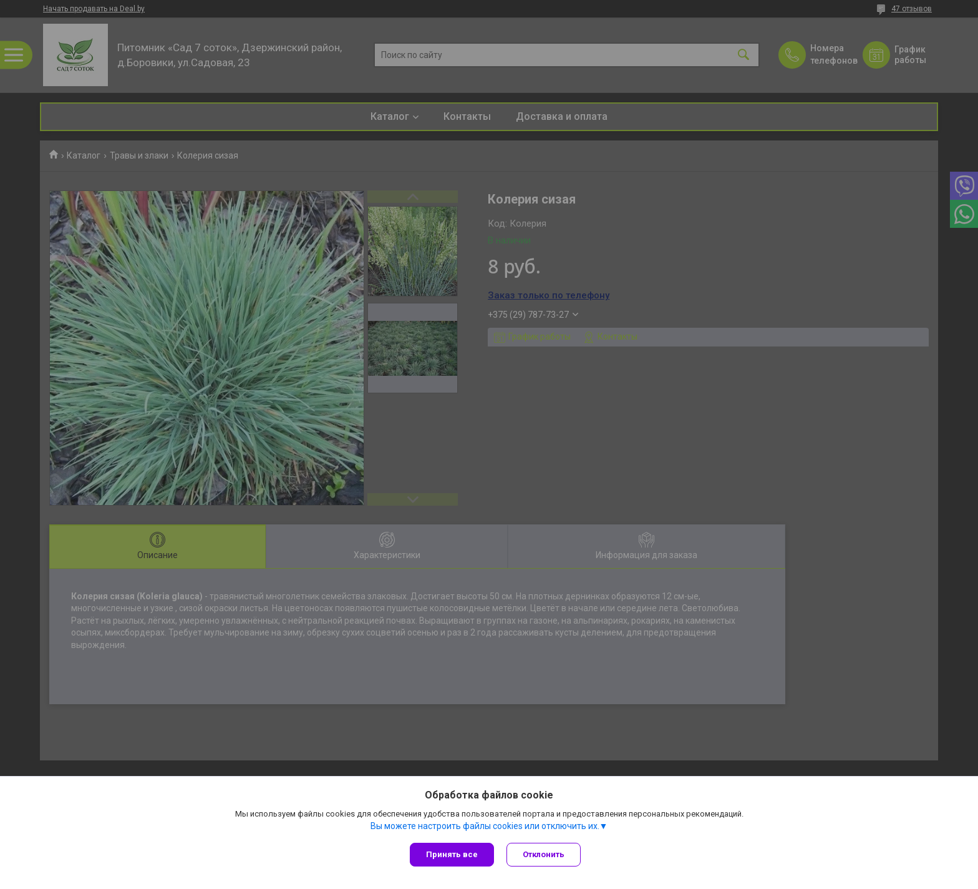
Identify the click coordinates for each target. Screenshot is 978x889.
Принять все (452, 854)
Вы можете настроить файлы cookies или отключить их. (484, 826)
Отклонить (543, 854)
